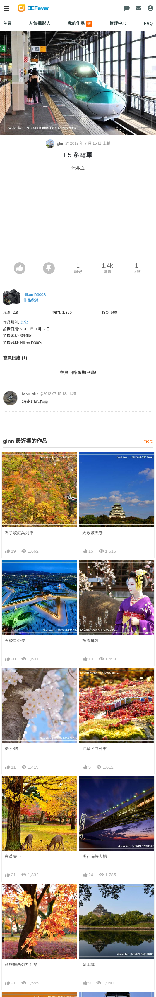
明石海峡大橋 (94, 856)
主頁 (7, 23)
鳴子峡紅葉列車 (19, 532)
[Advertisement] (78, 218)
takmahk (30, 393)
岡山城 (88, 964)
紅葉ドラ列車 (94, 748)
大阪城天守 (92, 532)
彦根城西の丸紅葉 (21, 964)
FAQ (148, 23)
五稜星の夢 (15, 640)
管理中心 (118, 23)
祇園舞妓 (90, 640)
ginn (55, 143)
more (148, 441)
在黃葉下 (13, 856)
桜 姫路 (11, 748)
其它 (24, 322)
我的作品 (80, 24)
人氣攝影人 (39, 23)
